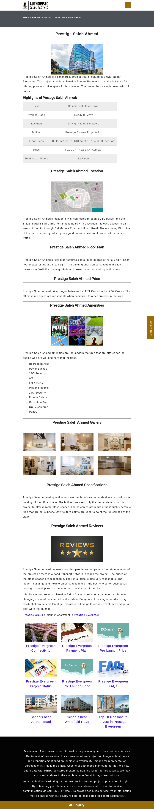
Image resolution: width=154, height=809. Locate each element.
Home (26, 18)
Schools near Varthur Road (41, 719)
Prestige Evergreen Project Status (41, 684)
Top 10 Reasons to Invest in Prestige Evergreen (113, 721)
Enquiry (77, 805)
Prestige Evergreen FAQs (113, 684)
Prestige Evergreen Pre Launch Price (113, 648)
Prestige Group (41, 18)
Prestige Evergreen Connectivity (41, 648)
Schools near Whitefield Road (77, 719)
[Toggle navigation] (128, 5)
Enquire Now (151, 328)
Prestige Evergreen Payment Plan (77, 648)
